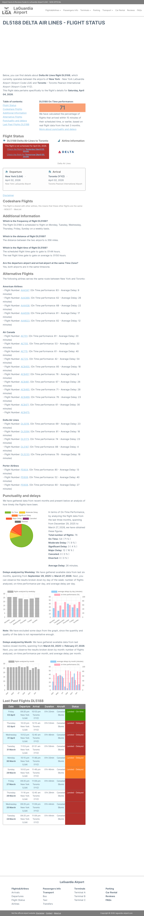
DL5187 (25, 446)
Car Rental (120, 10)
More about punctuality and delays (57, 129)
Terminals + (85, 10)
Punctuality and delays (15, 120)
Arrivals (16, 892)
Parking (96, 10)
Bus (45, 896)
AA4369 (25, 297)
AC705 (24, 343)
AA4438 (25, 305)
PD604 (24, 469)
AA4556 (25, 313)
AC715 (24, 351)
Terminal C (80, 900)
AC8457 (25, 374)
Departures (17, 896)
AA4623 (25, 320)
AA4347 (25, 290)
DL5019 (25, 423)
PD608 (24, 484)
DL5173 (25, 439)
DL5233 (25, 454)
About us (57, 913)
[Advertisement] (72, 51)
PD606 (24, 477)
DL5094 (25, 431)
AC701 (24, 336)
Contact (49, 913)
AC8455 (25, 366)
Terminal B (79, 896)
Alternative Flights (12, 116)
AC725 (24, 358)
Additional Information (15, 112)
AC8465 (25, 389)
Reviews (131, 10)
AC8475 (25, 412)
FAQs (139, 10)
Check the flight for (26, 150)
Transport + (107, 10)
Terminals (79, 888)
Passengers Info (70, 10)
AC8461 (25, 381)
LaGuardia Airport (23, 10)
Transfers (48, 903)
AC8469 (25, 397)
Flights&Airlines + (53, 10)
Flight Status (9, 105)
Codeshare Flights (12, 109)
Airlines (15, 903)
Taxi (45, 900)
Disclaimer (40, 913)
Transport (48, 892)
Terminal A (80, 892)
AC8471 (25, 404)
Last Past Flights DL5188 (16, 124)
